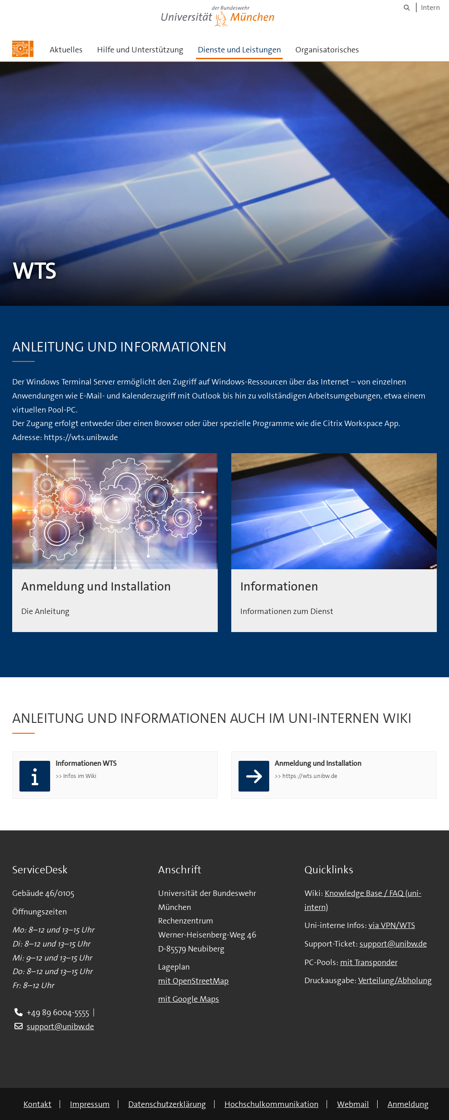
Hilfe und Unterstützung (140, 49)
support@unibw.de (60, 1026)
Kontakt (37, 1104)
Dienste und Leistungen (239, 49)
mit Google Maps (188, 998)
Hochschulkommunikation (271, 1104)
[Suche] (406, 7)
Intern (430, 7)
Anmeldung (408, 1104)
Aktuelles (66, 49)
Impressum (90, 1104)
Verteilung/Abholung (395, 980)
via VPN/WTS (392, 925)
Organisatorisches (327, 49)
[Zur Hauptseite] (22, 49)
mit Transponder (369, 962)
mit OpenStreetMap (193, 980)
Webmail (353, 1104)
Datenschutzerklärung (167, 1104)
